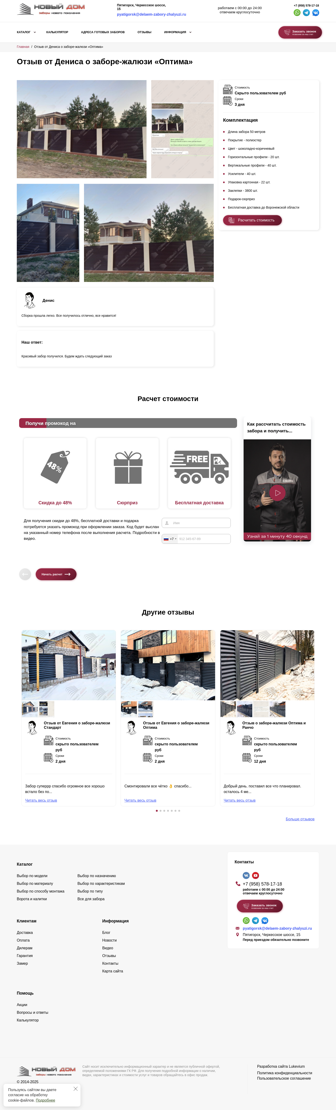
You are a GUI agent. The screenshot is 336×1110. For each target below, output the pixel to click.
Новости (109, 940)
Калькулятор (57, 32)
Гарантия (25, 956)
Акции (22, 1005)
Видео (107, 948)
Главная (23, 47)
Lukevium (297, 1066)
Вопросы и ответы (32, 1012)
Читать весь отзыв (41, 800)
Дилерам (24, 948)
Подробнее (45, 1100)
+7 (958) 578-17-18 (306, 5)
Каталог (24, 32)
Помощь (25, 993)
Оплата (23, 940)
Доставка (25, 933)
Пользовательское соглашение (284, 1078)
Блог (106, 933)
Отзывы (144, 32)
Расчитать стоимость (256, 220)
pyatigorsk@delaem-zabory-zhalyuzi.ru (151, 14)
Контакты (110, 963)
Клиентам (26, 921)
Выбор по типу (90, 891)
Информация (175, 32)
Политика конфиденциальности (284, 1073)
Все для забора (91, 899)
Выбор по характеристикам (101, 884)
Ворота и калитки (32, 899)
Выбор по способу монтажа (40, 891)
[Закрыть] (75, 1088)
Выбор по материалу (35, 884)
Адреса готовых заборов (103, 32)
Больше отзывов (300, 819)
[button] (157, 811)
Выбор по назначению (96, 876)
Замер (22, 963)
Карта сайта (112, 971)
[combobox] (170, 538)
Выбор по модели (32, 876)
